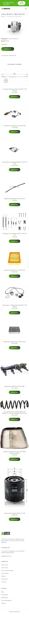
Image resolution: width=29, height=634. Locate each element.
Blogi (2, 592)
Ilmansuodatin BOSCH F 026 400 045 (14, 270)
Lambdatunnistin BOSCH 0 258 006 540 (14, 125)
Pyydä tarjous (21, 3)
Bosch (16, 38)
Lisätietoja (7, 49)
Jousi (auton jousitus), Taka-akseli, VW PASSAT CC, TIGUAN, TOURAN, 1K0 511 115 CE (14, 412)
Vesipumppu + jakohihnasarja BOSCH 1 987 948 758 (14, 306)
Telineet (3, 576)
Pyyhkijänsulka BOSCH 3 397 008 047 (14, 198)
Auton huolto (4, 565)
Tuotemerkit (11, 38)
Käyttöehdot (4, 597)
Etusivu (3, 16)
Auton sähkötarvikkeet (7, 570)
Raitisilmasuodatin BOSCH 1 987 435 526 (14, 342)
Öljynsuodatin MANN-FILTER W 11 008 (14, 513)
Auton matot (4, 567)
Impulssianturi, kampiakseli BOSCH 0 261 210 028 (14, 162)
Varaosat (3, 582)
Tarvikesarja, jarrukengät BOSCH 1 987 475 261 (14, 234)
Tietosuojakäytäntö (6, 600)
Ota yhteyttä (4, 594)
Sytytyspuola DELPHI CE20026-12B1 (14, 386)
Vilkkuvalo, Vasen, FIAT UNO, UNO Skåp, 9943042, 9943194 (14, 452)
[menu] (26, 9)
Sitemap (3, 603)
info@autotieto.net (6, 556)
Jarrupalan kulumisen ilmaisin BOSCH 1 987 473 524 (14, 89)
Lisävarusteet (5, 573)
